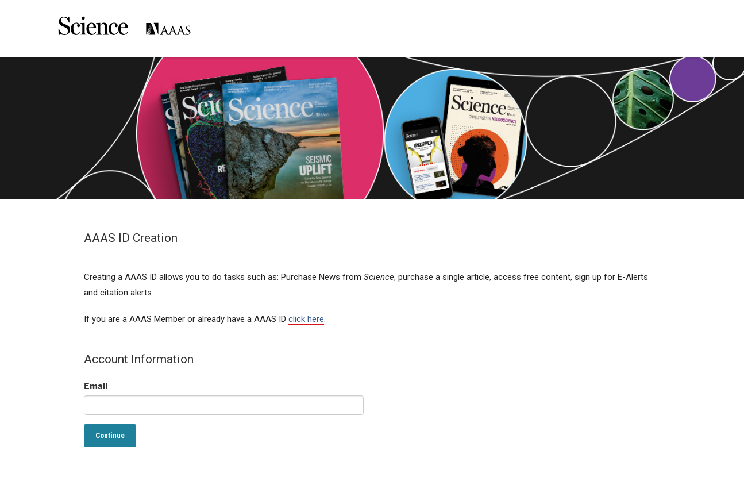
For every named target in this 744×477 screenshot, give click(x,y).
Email (95, 385)
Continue (110, 435)
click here (306, 319)
